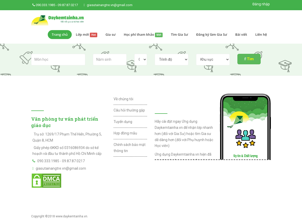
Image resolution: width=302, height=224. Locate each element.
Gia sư (110, 34)
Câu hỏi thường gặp (129, 110)
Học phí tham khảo (143, 34)
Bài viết (241, 34)
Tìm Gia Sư (179, 34)
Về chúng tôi (123, 99)
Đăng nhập (261, 4)
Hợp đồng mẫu (125, 133)
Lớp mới (86, 34)
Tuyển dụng (123, 122)
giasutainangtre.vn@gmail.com (109, 5)
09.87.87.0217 (68, 5)
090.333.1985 (45, 5)
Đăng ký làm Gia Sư (211, 34)
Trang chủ (60, 34)
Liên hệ (261, 34)
